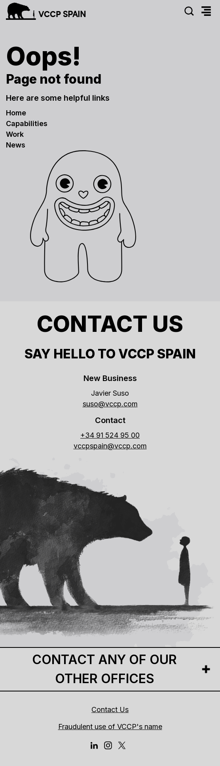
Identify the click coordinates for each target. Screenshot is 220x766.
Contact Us (110, 709)
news (15, 145)
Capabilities (26, 123)
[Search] (189, 11)
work (15, 134)
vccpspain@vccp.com (110, 446)
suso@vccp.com (110, 404)
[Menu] (206, 11)
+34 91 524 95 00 (110, 435)
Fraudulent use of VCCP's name (110, 726)
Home (16, 113)
